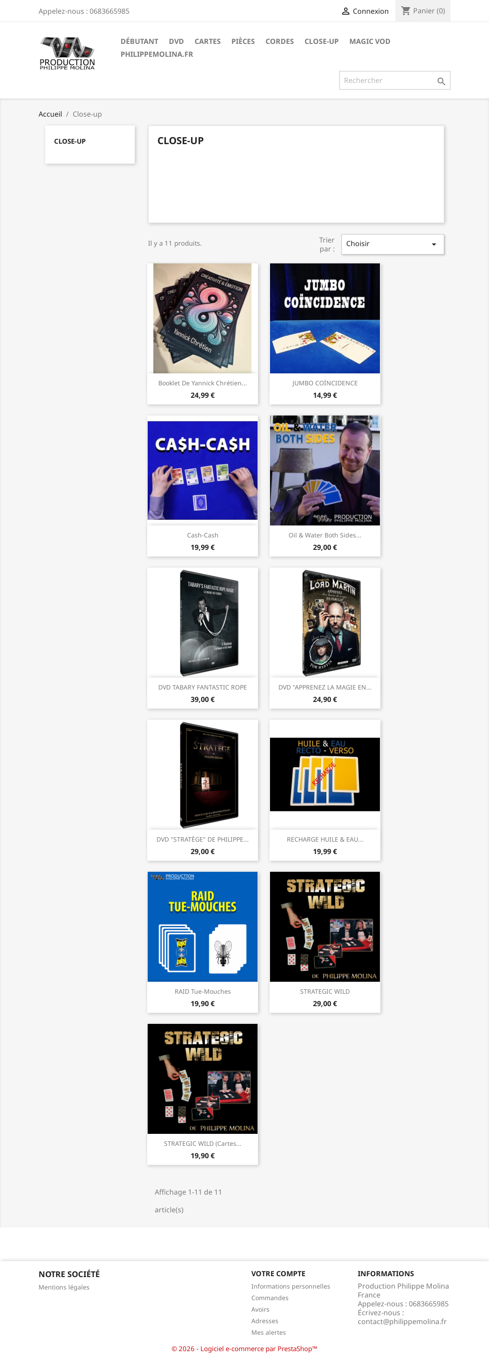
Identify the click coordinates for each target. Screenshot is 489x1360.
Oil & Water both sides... (325, 535)
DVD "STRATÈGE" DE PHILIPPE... (202, 839)
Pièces (243, 41)
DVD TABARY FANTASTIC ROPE (202, 687)
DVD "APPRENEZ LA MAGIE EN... (325, 687)
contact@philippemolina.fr (402, 1321)
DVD (176, 41)
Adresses (264, 1321)
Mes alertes (268, 1332)
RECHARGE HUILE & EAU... (325, 839)
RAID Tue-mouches (203, 991)
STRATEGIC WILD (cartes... (203, 1143)
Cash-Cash (203, 535)
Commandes (270, 1297)
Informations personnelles (290, 1286)
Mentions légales (64, 1287)
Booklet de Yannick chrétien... (202, 383)
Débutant (139, 41)
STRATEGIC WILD (325, 991)
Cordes (280, 41)
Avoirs (260, 1309)
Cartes (208, 41)
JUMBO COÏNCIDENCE (325, 383)
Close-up (322, 41)
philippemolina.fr (157, 54)
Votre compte (278, 1273)
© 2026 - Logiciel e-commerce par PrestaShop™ (244, 1348)
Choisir (392, 244)
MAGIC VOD (370, 41)
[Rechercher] (394, 80)
